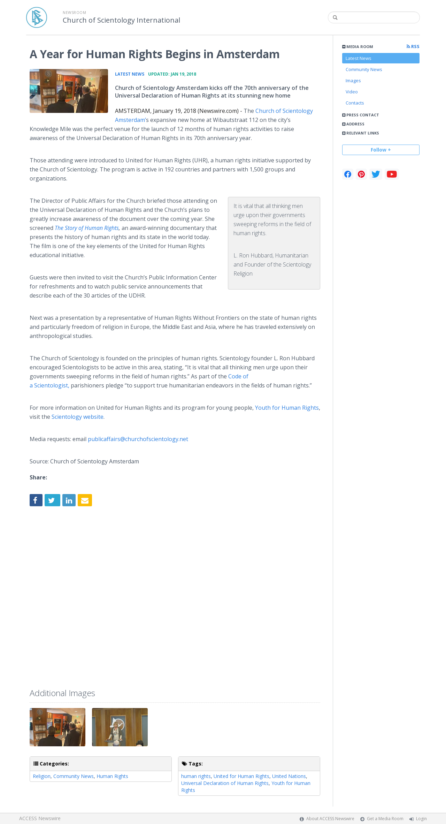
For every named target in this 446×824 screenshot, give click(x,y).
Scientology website (77, 417)
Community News (364, 69)
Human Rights (112, 776)
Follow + (381, 149)
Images (353, 80)
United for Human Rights (241, 776)
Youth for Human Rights (287, 407)
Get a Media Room (385, 819)
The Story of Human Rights (87, 228)
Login (421, 819)
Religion (42, 776)
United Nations (289, 776)
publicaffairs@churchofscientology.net (139, 439)
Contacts (355, 103)
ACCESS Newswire (40, 818)
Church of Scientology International (121, 20)
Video (352, 91)
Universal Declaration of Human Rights (225, 783)
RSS (413, 46)
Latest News (358, 58)
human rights (196, 776)
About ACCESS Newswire (330, 819)
